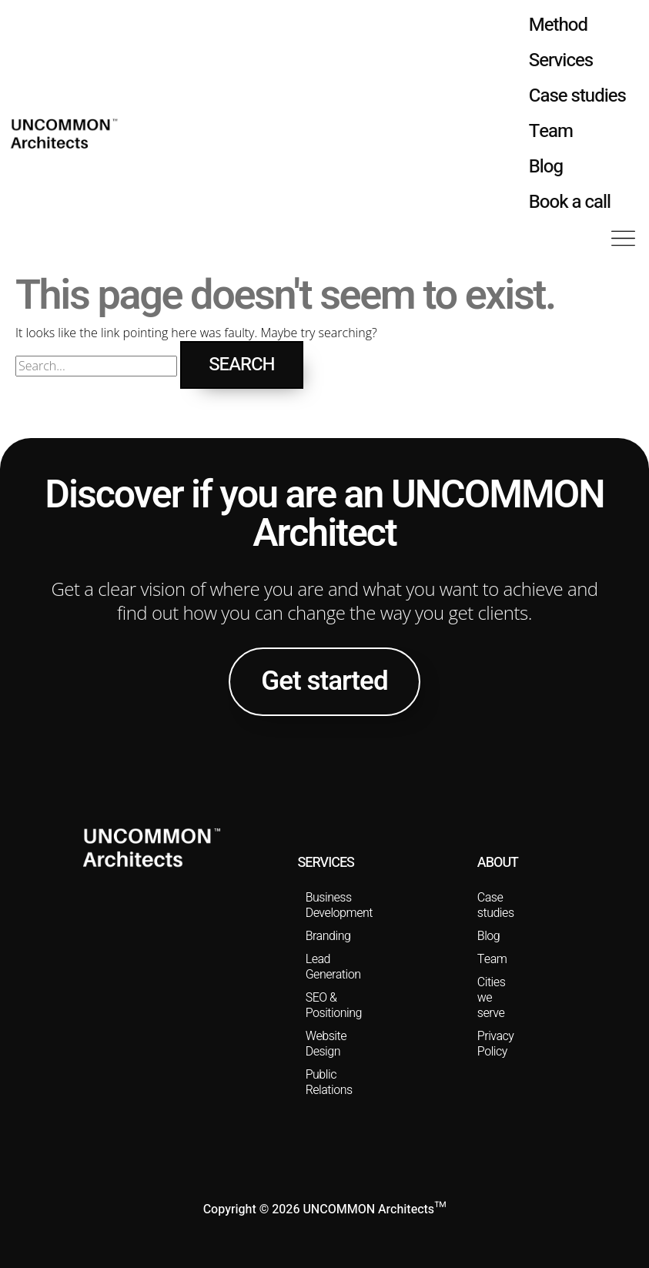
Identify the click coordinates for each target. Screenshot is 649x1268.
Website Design (326, 1044)
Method (558, 25)
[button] (624, 239)
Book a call (570, 202)
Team (551, 131)
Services (561, 60)
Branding (328, 936)
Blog (546, 166)
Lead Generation (333, 967)
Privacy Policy (495, 1044)
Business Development (334, 905)
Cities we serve (491, 997)
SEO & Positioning (334, 1005)
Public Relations (329, 1082)
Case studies (577, 95)
